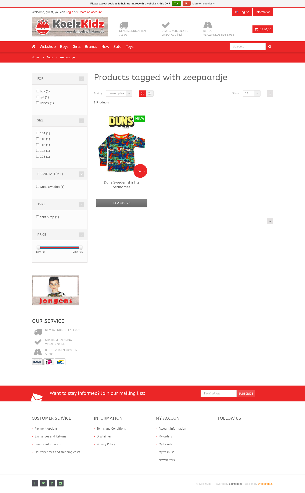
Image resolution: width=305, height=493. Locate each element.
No (186, 3)
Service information (48, 444)
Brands (91, 46)
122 (45, 150)
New (105, 46)
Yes (176, 3)
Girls (76, 46)
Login (69, 12)
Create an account (89, 12)
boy (45, 91)
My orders (165, 436)
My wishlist (166, 452)
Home (36, 57)
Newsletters (167, 460)
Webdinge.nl (265, 483)
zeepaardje (67, 57)
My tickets (165, 444)
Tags (49, 57)
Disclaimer (104, 436)
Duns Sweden (52, 186)
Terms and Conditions (111, 428)
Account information (172, 428)
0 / (263, 29)
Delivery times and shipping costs (57, 452)
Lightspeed (236, 483)
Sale (117, 46)
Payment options (46, 428)
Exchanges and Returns (50, 436)
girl (44, 97)
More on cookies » (204, 3)
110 (45, 139)
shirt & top (49, 217)
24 (246, 93)
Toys (129, 46)
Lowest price (116, 93)
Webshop (48, 46)
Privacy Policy (106, 444)
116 (45, 145)
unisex (47, 103)
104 (45, 133)
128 (45, 156)
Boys (64, 46)
